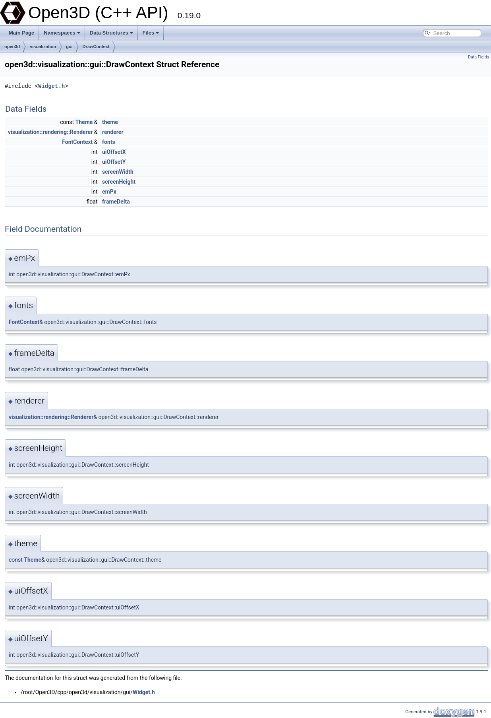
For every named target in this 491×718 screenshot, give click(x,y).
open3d (12, 46)
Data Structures (111, 33)
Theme (84, 122)
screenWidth (117, 172)
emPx (109, 191)
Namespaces (62, 33)
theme (110, 122)
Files (151, 33)
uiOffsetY (114, 162)
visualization (43, 46)
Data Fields (478, 57)
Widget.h (51, 86)
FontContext (77, 142)
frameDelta (116, 201)
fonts (108, 142)
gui (69, 46)
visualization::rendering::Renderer (50, 132)
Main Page (21, 33)
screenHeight (118, 182)
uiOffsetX (114, 152)
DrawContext (96, 46)
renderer (113, 132)
